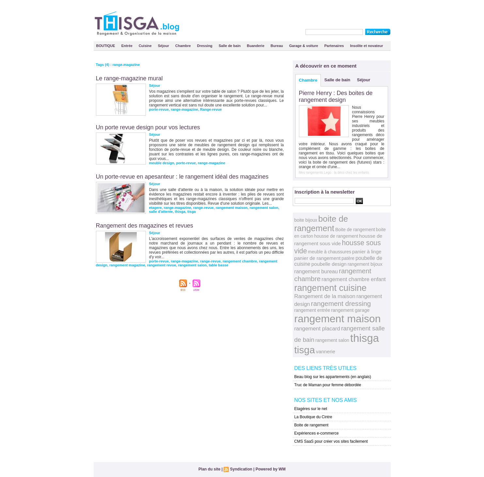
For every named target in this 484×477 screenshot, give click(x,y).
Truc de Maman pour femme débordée (327, 385)
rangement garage (350, 310)
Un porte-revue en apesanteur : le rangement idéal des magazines (182, 176)
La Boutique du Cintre (313, 417)
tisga (191, 212)
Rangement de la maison (324, 296)
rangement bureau (316, 271)
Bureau (277, 46)
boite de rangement (321, 223)
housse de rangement (336, 236)
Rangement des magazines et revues (144, 225)
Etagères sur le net (310, 408)
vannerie (325, 351)
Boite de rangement (355, 229)
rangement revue (161, 265)
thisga (180, 212)
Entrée (127, 46)
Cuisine (146, 46)
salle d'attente (161, 212)
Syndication (241, 469)
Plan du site (209, 469)
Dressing (205, 46)
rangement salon (264, 208)
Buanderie (256, 46)
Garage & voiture (304, 46)
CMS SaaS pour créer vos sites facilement (331, 441)
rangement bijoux (365, 264)
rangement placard (317, 329)
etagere (155, 208)
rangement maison (232, 208)
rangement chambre (240, 261)
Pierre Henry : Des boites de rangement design (336, 96)
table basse (218, 265)
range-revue (203, 208)
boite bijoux (305, 220)
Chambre (183, 46)
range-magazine (184, 109)
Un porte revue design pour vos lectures (148, 127)
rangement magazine (127, 265)
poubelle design (329, 264)
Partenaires (334, 46)
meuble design (161, 163)
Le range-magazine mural (129, 78)
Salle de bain (230, 46)
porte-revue (159, 109)
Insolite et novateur (366, 46)
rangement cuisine (330, 288)
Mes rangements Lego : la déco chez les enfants (334, 172)
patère (348, 258)
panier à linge (367, 251)
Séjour (164, 46)
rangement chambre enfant (353, 279)
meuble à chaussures (329, 251)
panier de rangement (317, 258)
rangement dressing (341, 303)
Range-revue (211, 109)
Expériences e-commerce (316, 433)
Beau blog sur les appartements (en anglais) (332, 376)
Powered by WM (271, 469)
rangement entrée (312, 310)
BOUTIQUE (106, 46)
